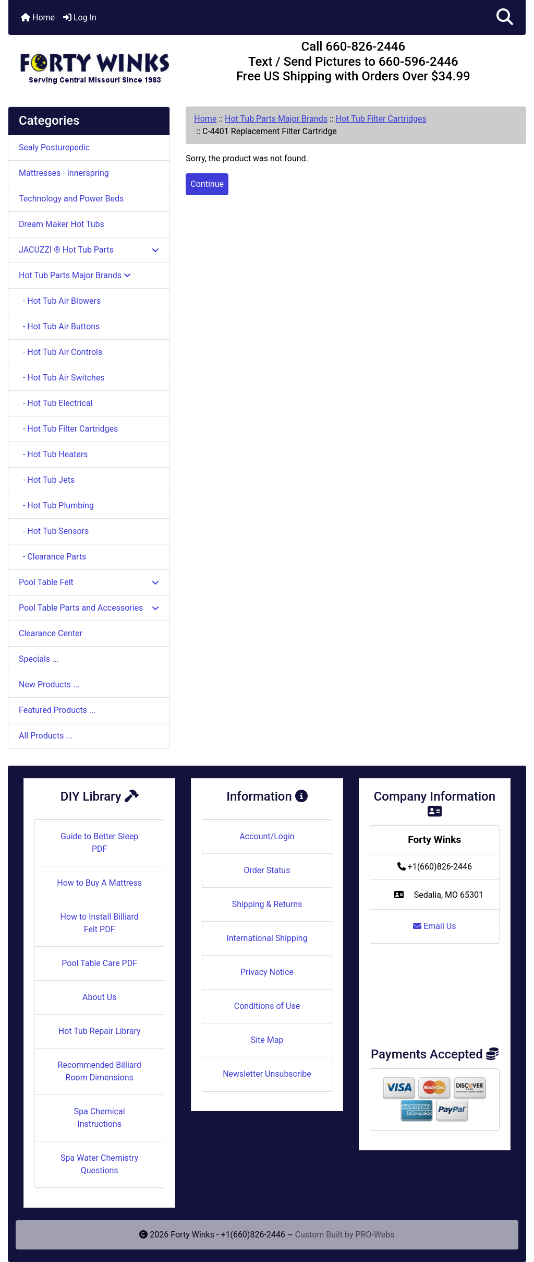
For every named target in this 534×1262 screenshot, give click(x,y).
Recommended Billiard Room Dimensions (99, 1071)
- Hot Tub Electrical (56, 403)
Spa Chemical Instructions (99, 1117)
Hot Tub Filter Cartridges (381, 119)
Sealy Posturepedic (54, 147)
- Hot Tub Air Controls (60, 352)
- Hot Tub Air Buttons (59, 326)
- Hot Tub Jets (47, 480)
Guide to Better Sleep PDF (99, 842)
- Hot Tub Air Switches (62, 378)
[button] (504, 17)
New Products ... (49, 684)
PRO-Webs (375, 1235)
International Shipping (266, 938)
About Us (99, 997)
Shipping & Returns (267, 904)
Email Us (434, 926)
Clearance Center (50, 633)
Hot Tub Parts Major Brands (276, 119)
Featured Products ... (57, 710)
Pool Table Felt (89, 582)
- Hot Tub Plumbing (56, 505)
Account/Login (266, 836)
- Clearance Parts (52, 557)
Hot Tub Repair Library (99, 1031)
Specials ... (39, 659)
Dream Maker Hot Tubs (61, 224)
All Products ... (45, 736)
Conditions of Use (267, 1006)
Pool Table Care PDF (99, 963)
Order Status (267, 870)
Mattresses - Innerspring (64, 173)
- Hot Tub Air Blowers (60, 301)
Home (38, 17)
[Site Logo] (94, 64)
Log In (79, 17)
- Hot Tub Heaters (53, 454)
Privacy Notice (267, 972)
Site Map (267, 1040)
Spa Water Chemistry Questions (99, 1164)
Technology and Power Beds (71, 199)
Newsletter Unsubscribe (267, 1074)
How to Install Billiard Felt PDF (99, 923)
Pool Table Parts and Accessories (89, 608)
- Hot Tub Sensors (54, 531)
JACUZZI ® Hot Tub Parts (89, 250)
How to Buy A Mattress (99, 883)
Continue (207, 184)
